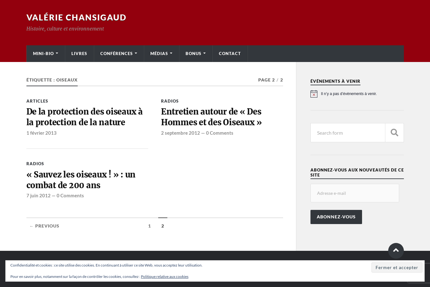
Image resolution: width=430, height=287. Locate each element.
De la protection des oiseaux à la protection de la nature (84, 117)
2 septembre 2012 (180, 133)
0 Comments (219, 133)
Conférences (116, 53)
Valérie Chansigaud (76, 17)
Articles (37, 101)
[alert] (357, 94)
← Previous (45, 225)
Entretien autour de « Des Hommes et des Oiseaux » (211, 117)
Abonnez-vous (336, 216)
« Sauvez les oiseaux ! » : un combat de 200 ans (81, 180)
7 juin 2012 (38, 195)
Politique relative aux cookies (164, 276)
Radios (170, 101)
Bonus (193, 53)
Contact (230, 53)
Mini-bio (43, 53)
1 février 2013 (41, 133)
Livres (79, 53)
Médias (159, 53)
